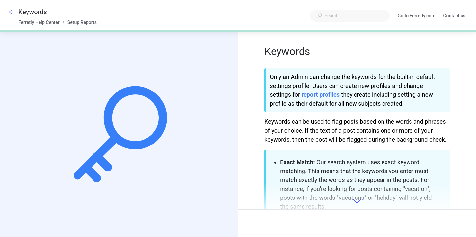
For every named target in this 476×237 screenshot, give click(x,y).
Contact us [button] (454, 15)
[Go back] (10, 12)
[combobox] (350, 16)
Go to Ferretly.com (417, 16)
